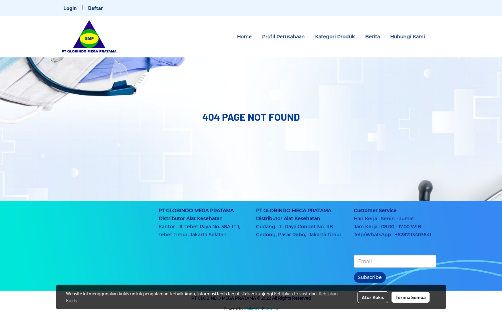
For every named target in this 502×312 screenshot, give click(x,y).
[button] (436, 36)
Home (244, 37)
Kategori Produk (335, 37)
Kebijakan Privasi (290, 293)
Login (70, 8)
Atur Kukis (373, 297)
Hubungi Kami (407, 37)
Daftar (95, 8)
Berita (372, 37)
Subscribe (370, 277)
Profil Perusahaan (283, 37)
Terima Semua (411, 297)
